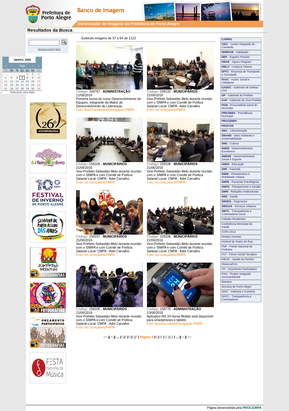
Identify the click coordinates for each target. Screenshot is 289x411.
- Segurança (234, 201)
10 (160, 337)
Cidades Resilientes (233, 219)
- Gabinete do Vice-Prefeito (241, 100)
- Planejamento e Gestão (241, 186)
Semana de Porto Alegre (236, 286)
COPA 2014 (228, 231)
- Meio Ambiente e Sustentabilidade (238, 137)
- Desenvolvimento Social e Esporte (238, 158)
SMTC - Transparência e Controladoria (236, 298)
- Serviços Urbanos (238, 206)
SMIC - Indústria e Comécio (238, 291)
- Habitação (234, 52)
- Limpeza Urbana (236, 66)
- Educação (232, 164)
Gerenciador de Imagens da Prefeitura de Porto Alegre (128, 23)
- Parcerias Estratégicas (240, 181)
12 (171, 337)
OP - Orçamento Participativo (239, 269)
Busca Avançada (49, 48)
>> (189, 337)
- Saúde (229, 196)
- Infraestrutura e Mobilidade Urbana (235, 175)
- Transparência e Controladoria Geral (236, 213)
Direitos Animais (231, 236)
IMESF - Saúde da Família (237, 259)
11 (166, 337)
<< (105, 337)
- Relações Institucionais (240, 191)
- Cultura (230, 143)
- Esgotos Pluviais (235, 56)
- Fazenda (230, 169)
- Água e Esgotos (236, 61)
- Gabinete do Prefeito (237, 95)
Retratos (226, 281)
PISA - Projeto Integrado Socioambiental (236, 275)
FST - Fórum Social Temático (239, 254)
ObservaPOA (229, 264)
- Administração (234, 130)
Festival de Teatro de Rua (236, 241)
